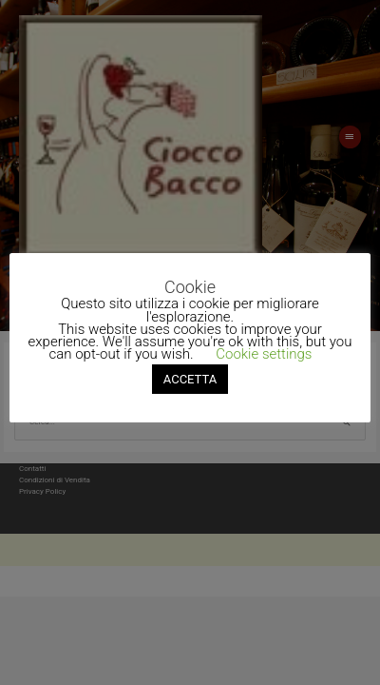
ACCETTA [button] (190, 379)
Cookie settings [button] (264, 353)
